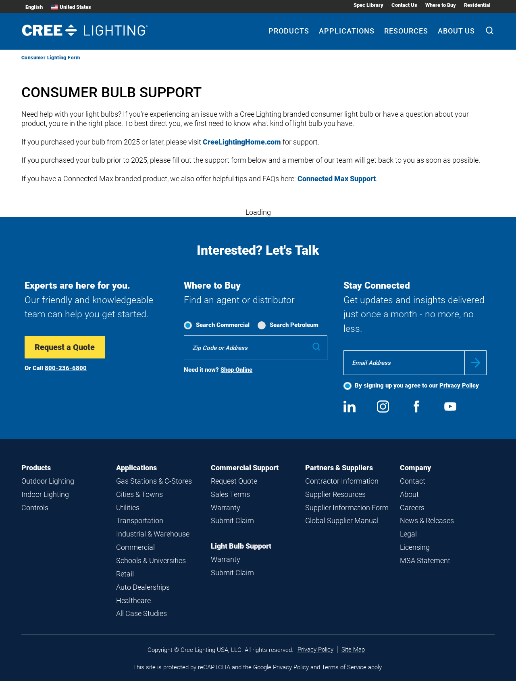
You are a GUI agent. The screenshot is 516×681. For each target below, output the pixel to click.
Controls (34, 507)
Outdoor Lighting (47, 481)
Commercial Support (245, 467)
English (34, 7)
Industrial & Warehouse (152, 534)
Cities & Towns (139, 494)
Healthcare (133, 600)
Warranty (225, 507)
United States (71, 7)
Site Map (353, 649)
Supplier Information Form (347, 507)
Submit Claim (232, 520)
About (409, 494)
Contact (412, 481)
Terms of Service (344, 667)
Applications (136, 467)
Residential (477, 5)
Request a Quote (65, 347)
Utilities (127, 507)
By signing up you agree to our (417, 385)
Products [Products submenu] (288, 31)
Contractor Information (342, 481)
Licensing (415, 547)
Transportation (139, 520)
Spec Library (368, 5)
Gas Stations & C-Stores (154, 481)
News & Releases (427, 520)
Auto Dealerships (143, 587)
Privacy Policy (459, 385)
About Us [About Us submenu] (456, 31)
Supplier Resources (335, 494)
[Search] (490, 31)
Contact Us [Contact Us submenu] (404, 5)
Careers (412, 507)
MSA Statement (425, 560)
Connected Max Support (337, 178)
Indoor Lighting (45, 494)
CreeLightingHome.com (242, 142)
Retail (125, 574)
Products (36, 467)
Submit (475, 362)
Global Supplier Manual (342, 520)
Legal (408, 534)
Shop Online (236, 369)
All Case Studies (141, 613)
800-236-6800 (66, 368)
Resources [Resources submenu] (406, 31)
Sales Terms (230, 494)
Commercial (135, 547)
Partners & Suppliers (339, 467)
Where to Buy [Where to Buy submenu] (440, 5)
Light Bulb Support (241, 546)
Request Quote (234, 481)
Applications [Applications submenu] (347, 31)
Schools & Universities (151, 560)
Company (415, 467)
